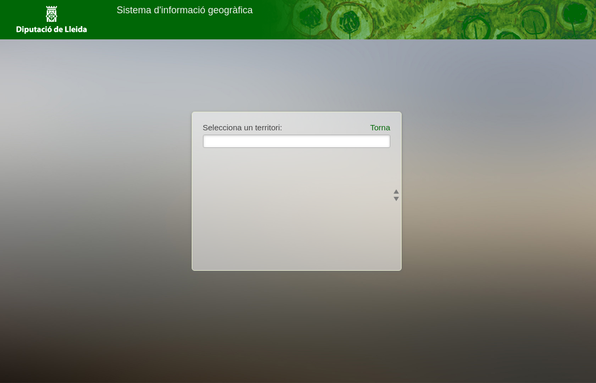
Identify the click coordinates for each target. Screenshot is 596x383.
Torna (380, 127)
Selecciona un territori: (242, 127)
